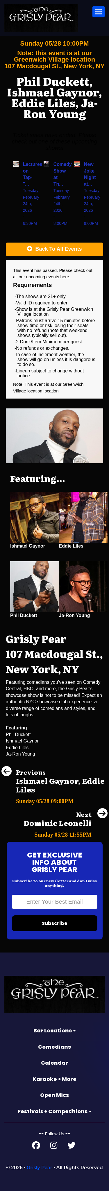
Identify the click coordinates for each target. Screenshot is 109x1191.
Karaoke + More (54, 1079)
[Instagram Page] (54, 1146)
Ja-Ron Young (74, 615)
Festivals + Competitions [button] (54, 1111)
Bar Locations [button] (54, 1030)
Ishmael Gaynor (27, 546)
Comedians (54, 1046)
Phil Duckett (23, 615)
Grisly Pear (39, 1167)
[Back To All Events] (54, 249)
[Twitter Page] (71, 1146)
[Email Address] (54, 902)
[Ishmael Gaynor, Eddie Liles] (54, 799)
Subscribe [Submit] (54, 923)
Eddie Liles (71, 546)
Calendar (54, 1062)
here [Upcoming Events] (64, 276)
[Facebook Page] (36, 1146)
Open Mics (54, 1095)
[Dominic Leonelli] (66, 833)
